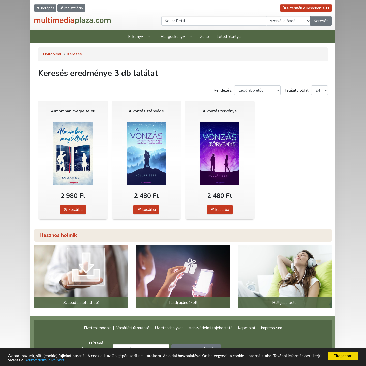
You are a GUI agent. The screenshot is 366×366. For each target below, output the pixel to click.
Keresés (321, 21)
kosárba (73, 209)
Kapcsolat (246, 328)
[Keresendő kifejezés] (213, 21)
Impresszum (271, 328)
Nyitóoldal (52, 54)
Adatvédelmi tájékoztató (210, 328)
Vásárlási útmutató (132, 328)
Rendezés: (223, 90)
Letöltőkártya (229, 36)
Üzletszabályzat (169, 328)
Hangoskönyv (173, 36)
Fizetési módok (97, 328)
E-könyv (135, 36)
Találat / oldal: (297, 90)
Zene (204, 36)
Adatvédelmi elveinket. (45, 360)
